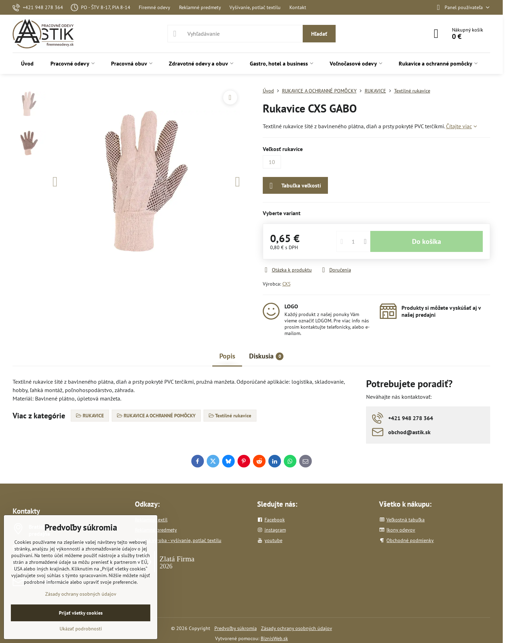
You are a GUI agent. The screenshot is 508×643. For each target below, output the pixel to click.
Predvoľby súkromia (235, 628)
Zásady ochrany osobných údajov (296, 628)
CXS (286, 284)
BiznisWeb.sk (274, 638)
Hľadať (319, 33)
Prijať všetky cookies (81, 613)
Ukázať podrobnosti (81, 628)
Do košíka (426, 241)
